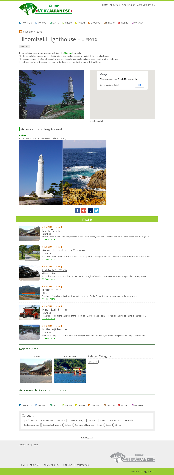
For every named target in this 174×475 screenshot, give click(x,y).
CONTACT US (83, 465)
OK (139, 85)
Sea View (93, 361)
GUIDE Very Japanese (28, 444)
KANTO (55, 22)
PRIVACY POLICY (51, 465)
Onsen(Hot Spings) (77, 420)
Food (99, 425)
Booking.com (87, 437)
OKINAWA (138, 22)
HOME (105, 5)
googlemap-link (96, 121)
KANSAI (81, 22)
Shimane (68, 53)
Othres (118, 425)
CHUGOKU (95, 22)
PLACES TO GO (128, 5)
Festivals (129, 420)
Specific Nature (30, 420)
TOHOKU (42, 22)
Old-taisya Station (54, 270)
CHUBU (68, 22)
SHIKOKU (110, 22)
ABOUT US (115, 5)
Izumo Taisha (51, 230)
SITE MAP (67, 465)
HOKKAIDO (27, 22)
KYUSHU (124, 22)
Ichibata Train (51, 290)
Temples (92, 420)
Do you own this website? (109, 85)
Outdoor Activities (31, 425)
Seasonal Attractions (52, 425)
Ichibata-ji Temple (54, 329)
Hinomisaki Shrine (54, 310)
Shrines (103, 420)
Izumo (39, 32)
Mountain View (46, 420)
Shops (108, 425)
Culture (68, 425)
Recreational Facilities (84, 425)
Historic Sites (116, 420)
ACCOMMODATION (146, 5)
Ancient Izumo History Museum (63, 250)
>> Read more (48, 239)
